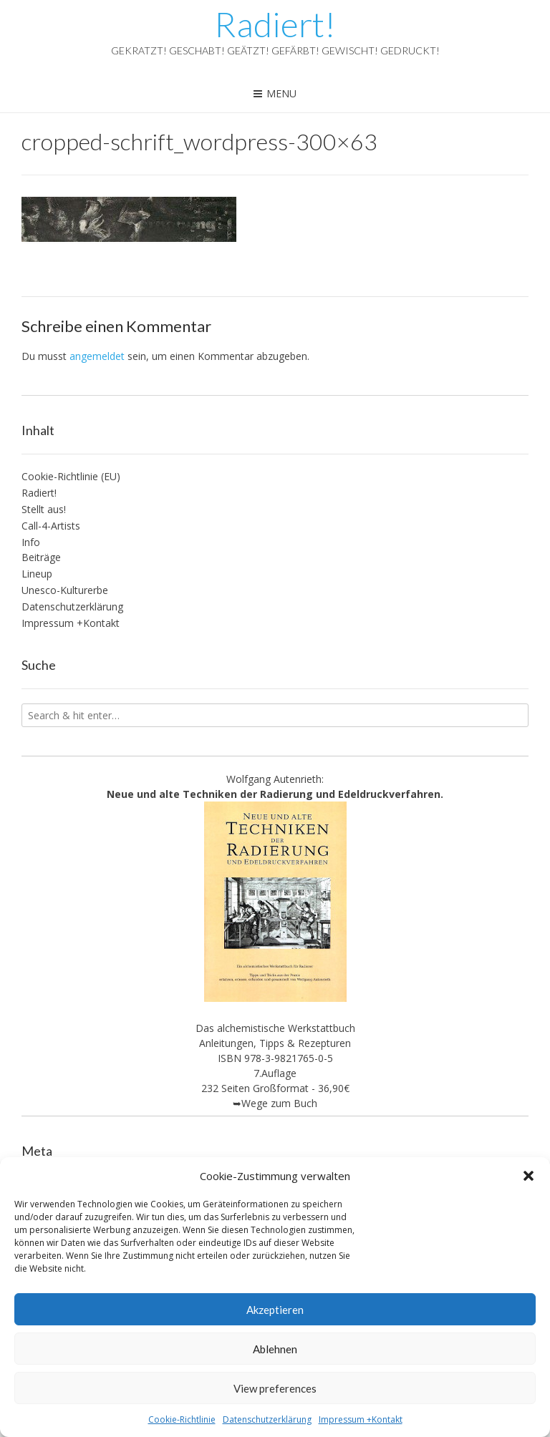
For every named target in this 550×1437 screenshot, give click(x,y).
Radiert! (275, 24)
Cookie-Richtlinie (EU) (70, 476)
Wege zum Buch (279, 1103)
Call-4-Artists (50, 525)
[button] (528, 1176)
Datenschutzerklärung (267, 1419)
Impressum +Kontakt (360, 1419)
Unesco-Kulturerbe (64, 590)
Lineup (36, 573)
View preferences (275, 1388)
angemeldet (97, 356)
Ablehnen (275, 1349)
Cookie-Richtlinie (182, 1419)
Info (30, 542)
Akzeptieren (275, 1309)
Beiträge (41, 557)
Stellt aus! (43, 509)
